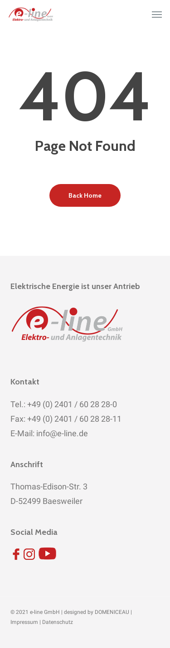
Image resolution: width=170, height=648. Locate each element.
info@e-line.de (61, 433)
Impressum (24, 622)
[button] (157, 14)
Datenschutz (57, 622)
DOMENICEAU (112, 612)
